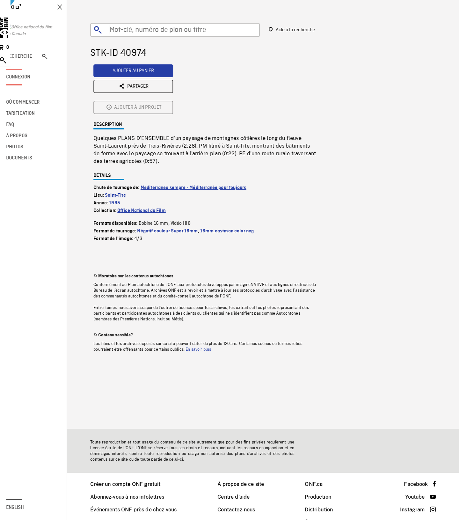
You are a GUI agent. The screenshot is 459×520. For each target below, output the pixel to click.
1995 (118, 153)
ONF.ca (318, 484)
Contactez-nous (240, 510)
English (23, 507)
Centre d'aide (238, 497)
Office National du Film (145, 161)
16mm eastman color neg (231, 181)
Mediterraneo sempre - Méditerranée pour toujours (198, 138)
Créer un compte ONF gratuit (129, 484)
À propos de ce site (245, 484)
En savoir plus (202, 299)
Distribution (323, 510)
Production (322, 497)
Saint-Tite (119, 145)
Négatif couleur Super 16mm (171, 181)
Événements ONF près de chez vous (137, 510)
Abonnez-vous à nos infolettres (131, 497)
